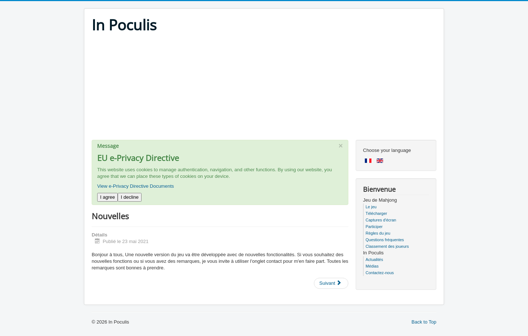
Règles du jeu (378, 233)
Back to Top (423, 322)
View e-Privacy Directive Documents (135, 186)
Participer (374, 226)
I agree (107, 197)
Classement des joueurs (387, 246)
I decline (129, 197)
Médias (372, 266)
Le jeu (371, 207)
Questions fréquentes (385, 240)
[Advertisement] (264, 88)
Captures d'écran (381, 220)
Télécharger (376, 213)
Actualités (374, 259)
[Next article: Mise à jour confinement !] (331, 283)
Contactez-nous (380, 272)
